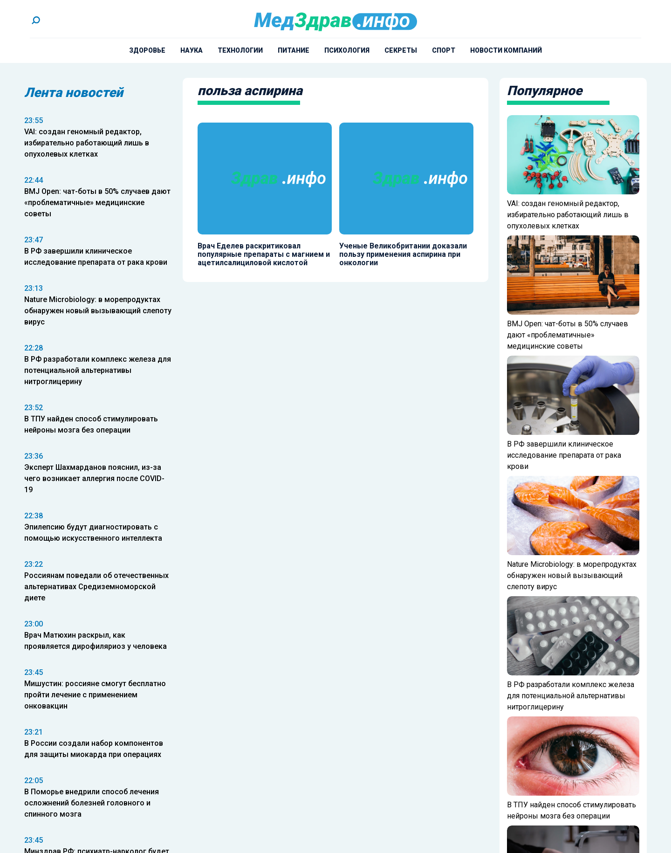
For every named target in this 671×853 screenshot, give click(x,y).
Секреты (400, 50)
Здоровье (147, 50)
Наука (191, 50)
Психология (347, 50)
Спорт (443, 50)
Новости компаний (506, 50)
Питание (293, 50)
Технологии (240, 50)
